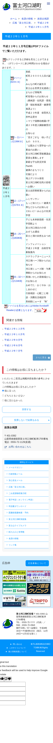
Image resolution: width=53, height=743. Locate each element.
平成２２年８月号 (13, 345)
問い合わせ (17, 644)
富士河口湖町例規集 (17, 519)
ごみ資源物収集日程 (17, 493)
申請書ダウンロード (17, 506)
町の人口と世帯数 (16, 532)
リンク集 (13, 545)
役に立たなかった (14, 400)
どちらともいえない (15, 395)
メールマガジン (15, 467)
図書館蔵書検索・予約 (18, 512)
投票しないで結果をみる (26, 420)
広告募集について (37, 563)
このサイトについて (17, 648)
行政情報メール (15, 474)
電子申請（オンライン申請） (21, 500)
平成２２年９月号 (13, 340)
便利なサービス (26, 462)
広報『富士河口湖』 (17, 487)
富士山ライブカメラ (17, 525)
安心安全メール (15, 480)
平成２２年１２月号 (14, 329)
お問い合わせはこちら (20, 447)
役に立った (10, 391)
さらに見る (41, 357)
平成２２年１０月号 (14, 334)
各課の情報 (14, 538)
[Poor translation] (7, 679)
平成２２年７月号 (13, 351)
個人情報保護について (17, 651)
